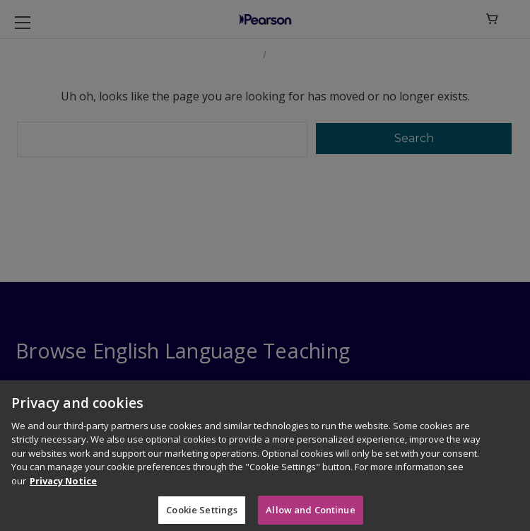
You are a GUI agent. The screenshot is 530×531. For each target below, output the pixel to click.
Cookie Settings (201, 513)
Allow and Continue (310, 513)
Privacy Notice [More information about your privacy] (63, 485)
